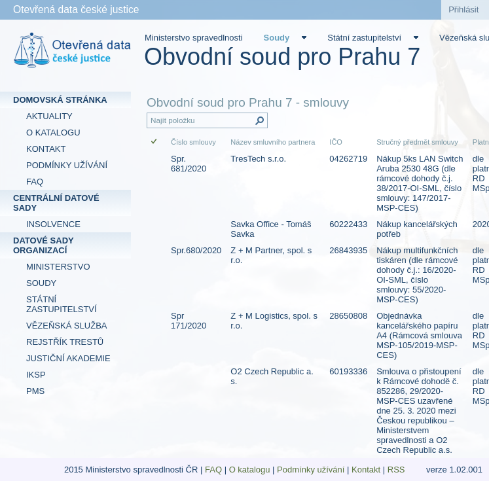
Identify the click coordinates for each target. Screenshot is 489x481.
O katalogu (249, 469)
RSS (397, 469)
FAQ (213, 469)
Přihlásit (463, 9)
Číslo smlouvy (193, 142)
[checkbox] (155, 142)
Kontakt (366, 469)
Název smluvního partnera (272, 142)
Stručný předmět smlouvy (417, 142)
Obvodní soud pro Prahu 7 (282, 56)
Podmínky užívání (310, 469)
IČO (335, 142)
